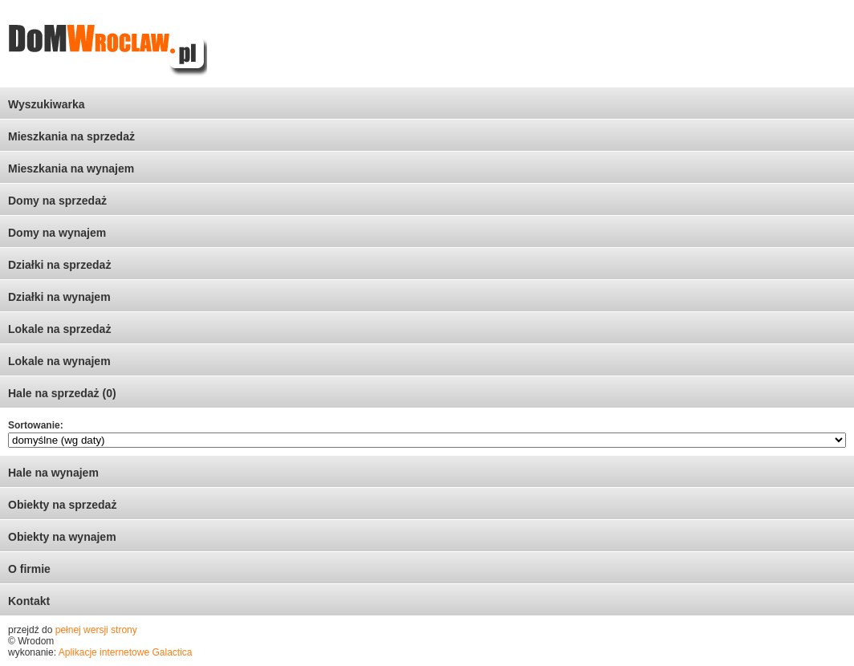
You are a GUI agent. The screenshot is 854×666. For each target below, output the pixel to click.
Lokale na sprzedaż (59, 329)
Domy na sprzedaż (57, 200)
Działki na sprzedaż (59, 264)
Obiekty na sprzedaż (62, 504)
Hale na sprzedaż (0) (62, 393)
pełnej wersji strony (96, 630)
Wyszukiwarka (46, 104)
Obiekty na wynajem (62, 536)
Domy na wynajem (57, 232)
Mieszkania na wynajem (71, 168)
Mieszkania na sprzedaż (71, 136)
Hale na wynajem (53, 472)
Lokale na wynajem (59, 361)
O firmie (29, 568)
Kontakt (29, 601)
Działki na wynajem (59, 296)
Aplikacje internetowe (104, 652)
